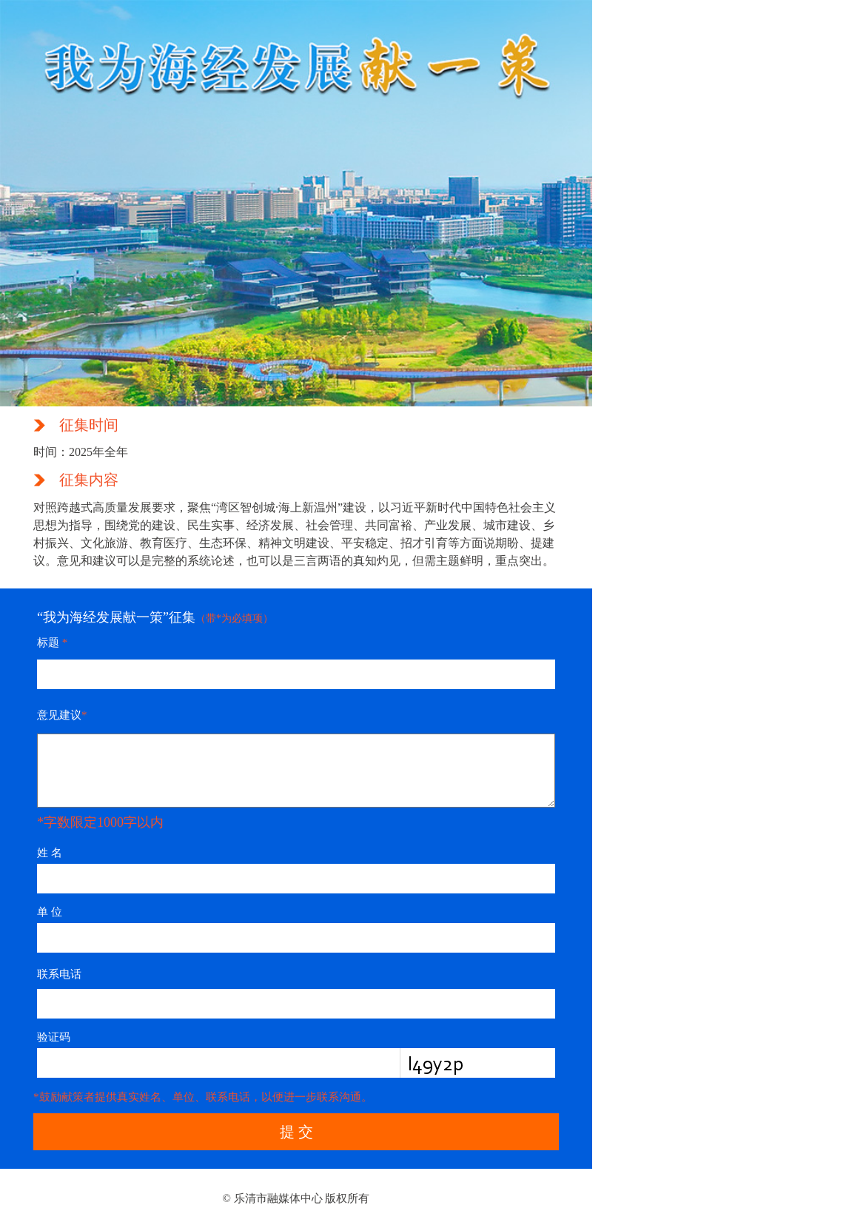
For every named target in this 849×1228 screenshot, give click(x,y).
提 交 (296, 1132)
